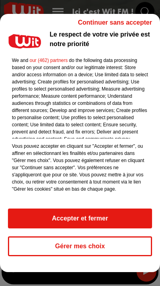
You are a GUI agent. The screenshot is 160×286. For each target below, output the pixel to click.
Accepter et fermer (80, 218)
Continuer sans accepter (115, 22)
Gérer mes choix (80, 246)
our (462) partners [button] (48, 60)
